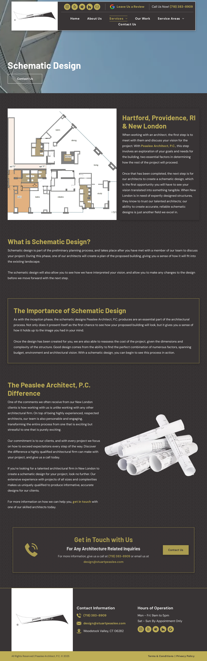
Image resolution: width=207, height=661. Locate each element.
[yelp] (74, 7)
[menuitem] (75, 18)
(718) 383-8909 (181, 7)
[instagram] (67, 7)
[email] (97, 7)
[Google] (171, 629)
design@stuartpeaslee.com (103, 562)
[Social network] (82, 7)
